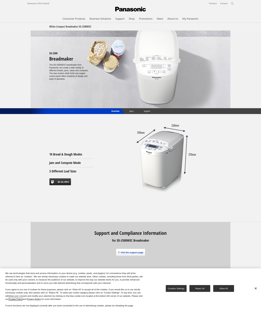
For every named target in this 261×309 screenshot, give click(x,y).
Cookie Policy (15, 299)
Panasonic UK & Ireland (38, 3)
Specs (131, 110)
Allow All (224, 288)
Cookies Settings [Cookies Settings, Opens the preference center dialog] (176, 288)
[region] (130, 288)
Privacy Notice (34, 299)
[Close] (255, 288)
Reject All (200, 288)
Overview (115, 110)
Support (147, 110)
